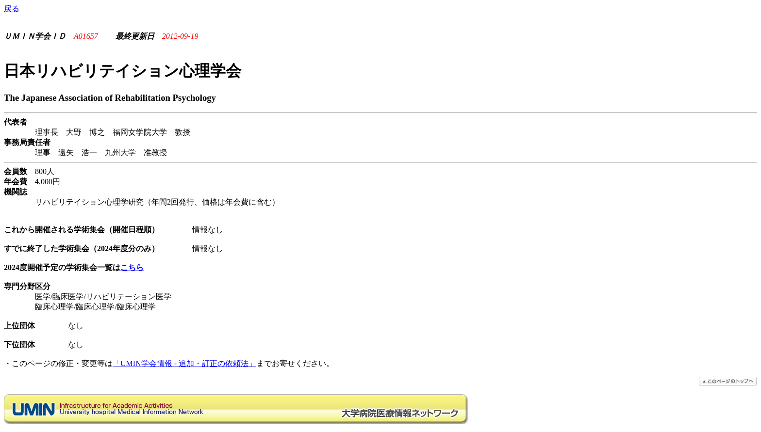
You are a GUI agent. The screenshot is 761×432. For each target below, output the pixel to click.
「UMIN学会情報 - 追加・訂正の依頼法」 (184, 363)
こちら (132, 267)
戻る (11, 8)
